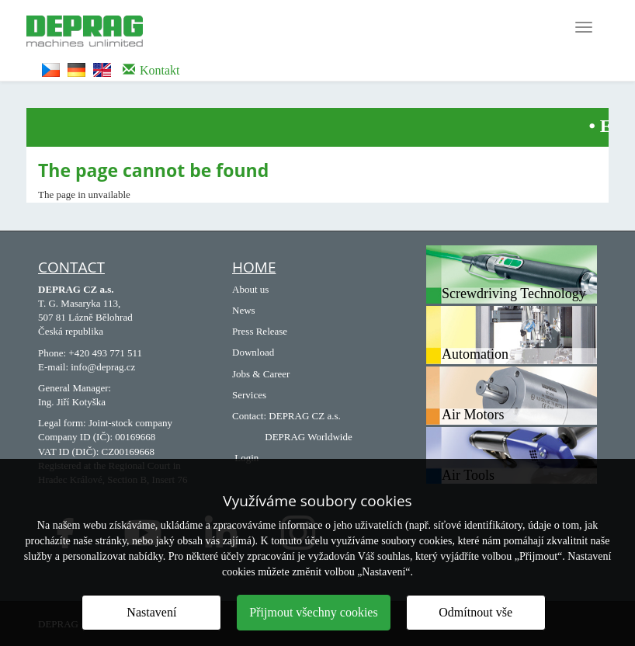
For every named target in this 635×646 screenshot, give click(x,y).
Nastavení (151, 612)
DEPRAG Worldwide (308, 437)
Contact (71, 267)
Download (253, 352)
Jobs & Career (261, 374)
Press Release (259, 331)
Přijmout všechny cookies (313, 612)
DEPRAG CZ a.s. (304, 416)
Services (249, 395)
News (243, 310)
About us (250, 289)
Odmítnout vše (475, 612)
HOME (254, 267)
